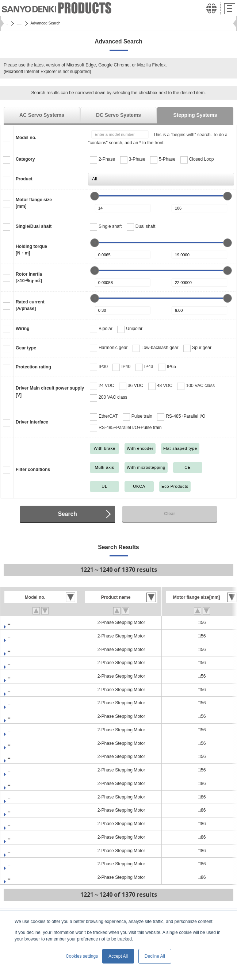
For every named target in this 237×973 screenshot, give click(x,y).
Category (25, 159)
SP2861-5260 (21, 837)
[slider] (94, 196)
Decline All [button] (155, 956)
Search (67, 514)
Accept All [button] (118, 956)
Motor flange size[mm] (34, 203)
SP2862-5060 (21, 863)
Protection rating (33, 366)
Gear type (26, 347)
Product (24, 178)
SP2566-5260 (21, 770)
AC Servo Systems (41, 115)
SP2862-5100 (21, 877)
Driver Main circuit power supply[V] (50, 391)
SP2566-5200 (21, 756)
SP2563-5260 (21, 689)
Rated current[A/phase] (30, 305)
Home (12, 23)
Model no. (26, 137)
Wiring (23, 328)
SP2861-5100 (21, 810)
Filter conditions (33, 469)
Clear (169, 513)
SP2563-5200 (21, 676)
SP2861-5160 (21, 823)
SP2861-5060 (21, 797)
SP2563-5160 (21, 662)
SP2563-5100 (21, 649)
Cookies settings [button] (82, 956)
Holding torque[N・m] (31, 250)
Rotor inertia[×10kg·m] (29, 277)
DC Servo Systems (118, 115)
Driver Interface (32, 422)
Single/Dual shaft (33, 226)
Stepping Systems (195, 115)
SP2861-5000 (21, 783)
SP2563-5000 (21, 622)
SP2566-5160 (21, 743)
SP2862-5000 (21, 850)
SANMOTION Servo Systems (50, 23)
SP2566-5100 (21, 729)
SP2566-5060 (21, 716)
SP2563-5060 (21, 636)
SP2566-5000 (21, 702)
